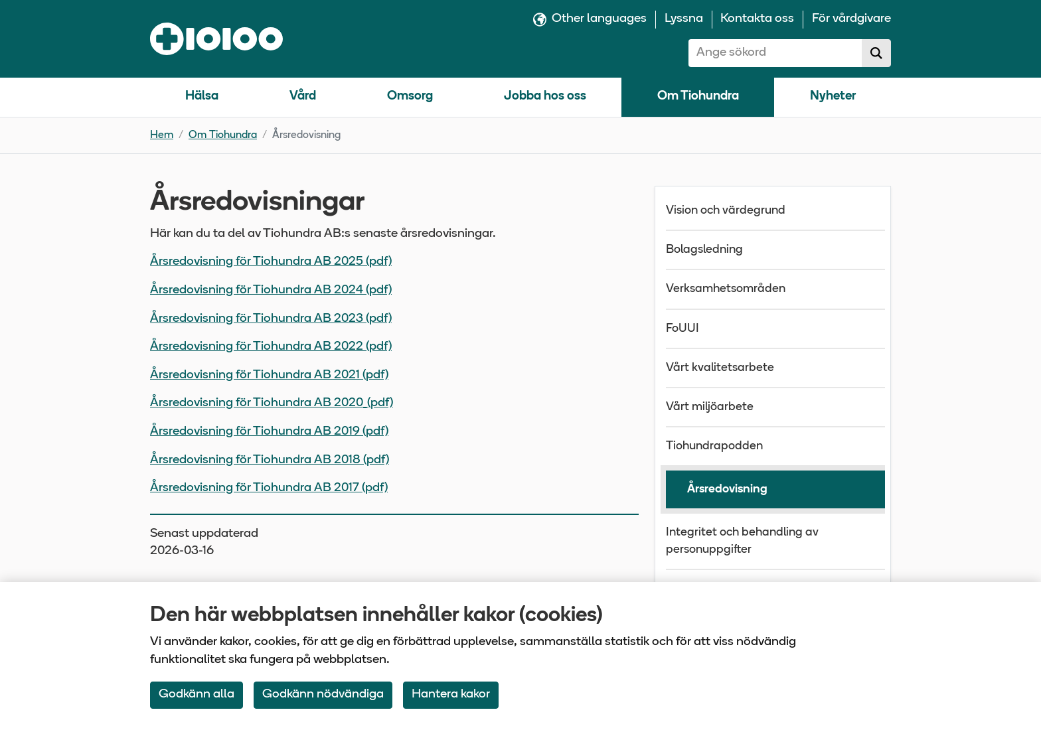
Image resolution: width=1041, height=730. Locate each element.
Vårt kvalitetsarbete (720, 368)
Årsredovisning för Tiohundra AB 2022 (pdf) (271, 346)
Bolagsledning (704, 250)
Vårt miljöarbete (710, 407)
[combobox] (775, 53)
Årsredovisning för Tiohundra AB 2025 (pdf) (271, 262)
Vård (302, 96)
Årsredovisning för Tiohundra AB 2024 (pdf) (271, 290)
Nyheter (833, 96)
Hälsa (201, 96)
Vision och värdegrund (725, 210)
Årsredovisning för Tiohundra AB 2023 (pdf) (271, 319)
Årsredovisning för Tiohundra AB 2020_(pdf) (271, 403)
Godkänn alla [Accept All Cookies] (196, 694)
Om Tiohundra (698, 96)
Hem (161, 135)
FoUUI (682, 329)
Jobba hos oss (545, 96)
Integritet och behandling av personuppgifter (742, 540)
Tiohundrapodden (714, 446)
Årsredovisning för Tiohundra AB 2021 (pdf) (269, 375)
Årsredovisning (727, 489)
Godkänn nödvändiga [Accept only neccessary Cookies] (323, 694)
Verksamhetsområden (725, 289)
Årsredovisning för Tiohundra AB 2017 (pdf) (269, 488)
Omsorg (410, 96)
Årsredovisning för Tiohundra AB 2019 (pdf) (269, 431)
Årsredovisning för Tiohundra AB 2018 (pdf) (269, 460)
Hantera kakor (451, 694)
